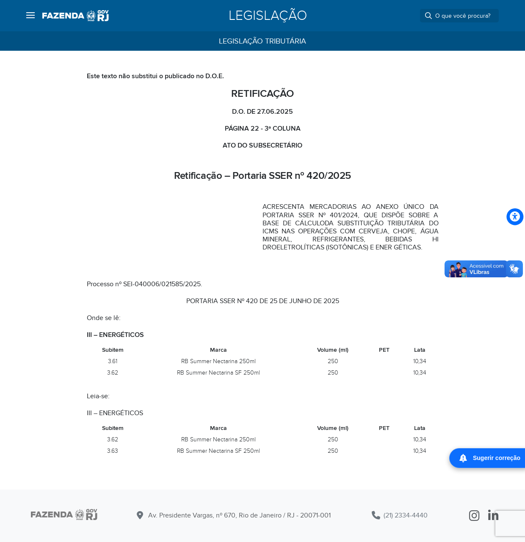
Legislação (268, 16)
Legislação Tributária (262, 41)
